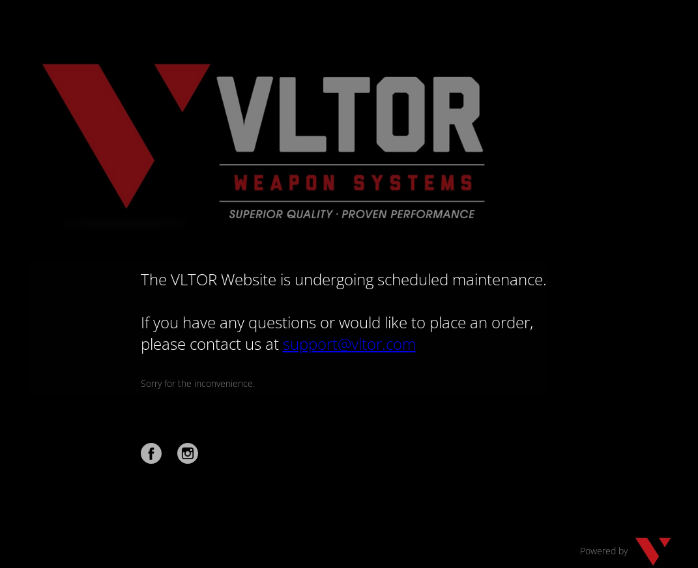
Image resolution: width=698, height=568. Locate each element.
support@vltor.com (349, 343)
